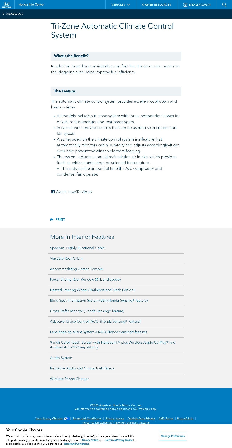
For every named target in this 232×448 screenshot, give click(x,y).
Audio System (61, 358)
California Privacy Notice (119, 440)
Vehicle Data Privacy (141, 418)
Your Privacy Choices (51, 418)
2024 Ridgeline (12, 14)
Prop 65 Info (185, 418)
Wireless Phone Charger (69, 379)
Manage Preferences (173, 436)
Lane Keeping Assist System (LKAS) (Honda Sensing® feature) (98, 332)
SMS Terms (166, 418)
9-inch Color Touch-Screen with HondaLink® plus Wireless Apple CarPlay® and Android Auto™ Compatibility (112, 345)
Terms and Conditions (87, 418)
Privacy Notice (114, 418)
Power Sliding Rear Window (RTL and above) (85, 279)
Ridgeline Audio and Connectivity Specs (82, 368)
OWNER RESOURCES (156, 5)
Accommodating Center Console (76, 269)
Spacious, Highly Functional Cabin (77, 248)
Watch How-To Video (71, 192)
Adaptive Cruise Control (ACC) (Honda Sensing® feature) (95, 321)
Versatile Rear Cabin (66, 258)
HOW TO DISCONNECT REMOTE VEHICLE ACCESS (116, 423)
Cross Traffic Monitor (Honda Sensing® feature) (87, 311)
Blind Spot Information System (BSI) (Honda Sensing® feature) (99, 300)
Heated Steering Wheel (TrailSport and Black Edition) (92, 290)
